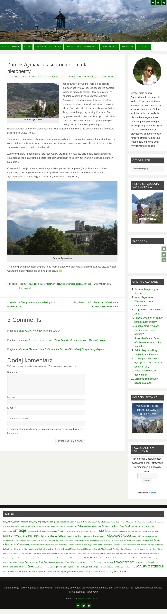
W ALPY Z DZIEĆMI (150, 566)
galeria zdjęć (47, 531)
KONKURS (37, 536)
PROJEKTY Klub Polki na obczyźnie (79, 562)
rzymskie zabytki (150, 562)
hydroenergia (112, 531)
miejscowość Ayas (9, 540)
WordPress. (95, 598)
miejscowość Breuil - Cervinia (85, 540)
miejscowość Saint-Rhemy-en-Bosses (91, 553)
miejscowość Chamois (118, 540)
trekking (93, 566)
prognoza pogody (58, 562)
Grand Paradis (80, 531)
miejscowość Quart (130, 549)
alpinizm (73, 522)
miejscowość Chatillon (134, 540)
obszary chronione (84, 284)
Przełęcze (98, 562)
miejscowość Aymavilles (64, 284)
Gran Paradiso (59, 531)
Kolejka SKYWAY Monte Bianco (17, 536)
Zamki (111, 77)
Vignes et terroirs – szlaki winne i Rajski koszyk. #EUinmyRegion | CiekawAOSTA (61, 340)
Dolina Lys (20, 526)
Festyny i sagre (32, 531)
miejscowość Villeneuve (68, 558)
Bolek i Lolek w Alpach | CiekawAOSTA (39, 330)
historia (35, 284)
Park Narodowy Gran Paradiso (38, 562)
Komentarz (14, 372)
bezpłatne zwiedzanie (88, 521)
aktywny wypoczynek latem (15, 522)
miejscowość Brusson (104, 540)
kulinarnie (45, 536)
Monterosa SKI (138, 558)
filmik (39, 531)
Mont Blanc (89, 557)
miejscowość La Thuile (35, 549)
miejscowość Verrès (54, 558)
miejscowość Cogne (151, 540)
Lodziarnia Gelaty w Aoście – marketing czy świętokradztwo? (31, 304)
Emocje (19, 530)
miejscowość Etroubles (66, 544)
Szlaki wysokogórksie (71, 567)
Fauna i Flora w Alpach (81, 77)
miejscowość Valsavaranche (19, 558)
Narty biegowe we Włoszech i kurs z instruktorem (144, 301)
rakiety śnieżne (108, 562)
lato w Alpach (46, 284)
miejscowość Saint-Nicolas (50, 553)
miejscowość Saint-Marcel (33, 553)
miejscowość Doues (51, 544)
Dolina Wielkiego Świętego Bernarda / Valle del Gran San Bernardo (107, 526)
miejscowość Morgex (68, 549)
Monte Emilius (100, 558)
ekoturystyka (7, 531)
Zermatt (95, 571)
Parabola (82, 598)
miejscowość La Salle (20, 549)
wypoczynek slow (68, 571)
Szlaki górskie (56, 567)
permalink (25, 288)
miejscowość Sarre (113, 553)
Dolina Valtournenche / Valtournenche (64, 526)
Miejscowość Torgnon (126, 553)
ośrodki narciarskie (17, 562)
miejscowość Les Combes (51, 549)
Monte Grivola (110, 558)
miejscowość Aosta (117, 535)
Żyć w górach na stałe (116, 571)
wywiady (80, 572)
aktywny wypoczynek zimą (42, 522)
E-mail (11, 408)
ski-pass (24, 567)
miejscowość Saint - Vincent (13, 553)
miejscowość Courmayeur (16, 544)
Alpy (64, 77)
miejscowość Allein (97, 536)
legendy (69, 536)
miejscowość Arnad (138, 536)
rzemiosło (139, 562)
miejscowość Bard (38, 540)
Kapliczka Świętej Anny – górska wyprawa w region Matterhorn (148, 342)
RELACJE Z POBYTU (124, 562)
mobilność (80, 558)
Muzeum (147, 558)
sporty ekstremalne (42, 567)
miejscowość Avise (151, 536)
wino (29, 571)
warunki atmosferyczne (12, 572)
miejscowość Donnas (37, 544)
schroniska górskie (12, 566)
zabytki (88, 571)
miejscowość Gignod (95, 545)
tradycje (84, 566)
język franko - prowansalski (142, 531)
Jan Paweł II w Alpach (125, 531)
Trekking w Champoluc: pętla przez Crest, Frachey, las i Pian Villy (149, 362)
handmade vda (91, 531)
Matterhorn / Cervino (81, 536)
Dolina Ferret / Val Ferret (142, 522)
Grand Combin (70, 531)
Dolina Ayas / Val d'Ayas (124, 522)
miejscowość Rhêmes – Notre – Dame (149, 549)
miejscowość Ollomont (83, 549)
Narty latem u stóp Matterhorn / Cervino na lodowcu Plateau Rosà (94, 304)
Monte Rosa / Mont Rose (124, 558)
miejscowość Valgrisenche (142, 553)
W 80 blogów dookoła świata (125, 567)
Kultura (101, 77)
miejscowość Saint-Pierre (68, 553)
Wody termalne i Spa (53, 571)
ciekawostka (25, 284)
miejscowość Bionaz (51, 540)
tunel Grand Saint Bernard (105, 567)
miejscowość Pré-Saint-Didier (113, 549)
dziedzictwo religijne (146, 526)
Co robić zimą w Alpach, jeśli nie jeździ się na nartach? (147, 330)
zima (102, 571)
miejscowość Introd (133, 544)
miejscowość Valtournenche (38, 558)
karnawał (155, 531)
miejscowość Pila (98, 549)
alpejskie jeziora (62, 522)
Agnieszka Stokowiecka (26, 77)
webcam (25, 571)
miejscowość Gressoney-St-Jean (115, 544)
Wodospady (41, 571)
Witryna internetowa (17, 418)
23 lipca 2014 (51, 77)
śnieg (31, 566)
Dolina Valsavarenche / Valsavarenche (37, 526)
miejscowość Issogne (147, 544)
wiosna (34, 571)
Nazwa (11, 397)
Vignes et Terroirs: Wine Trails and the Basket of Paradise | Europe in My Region (61, 349)
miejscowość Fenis (81, 544)
